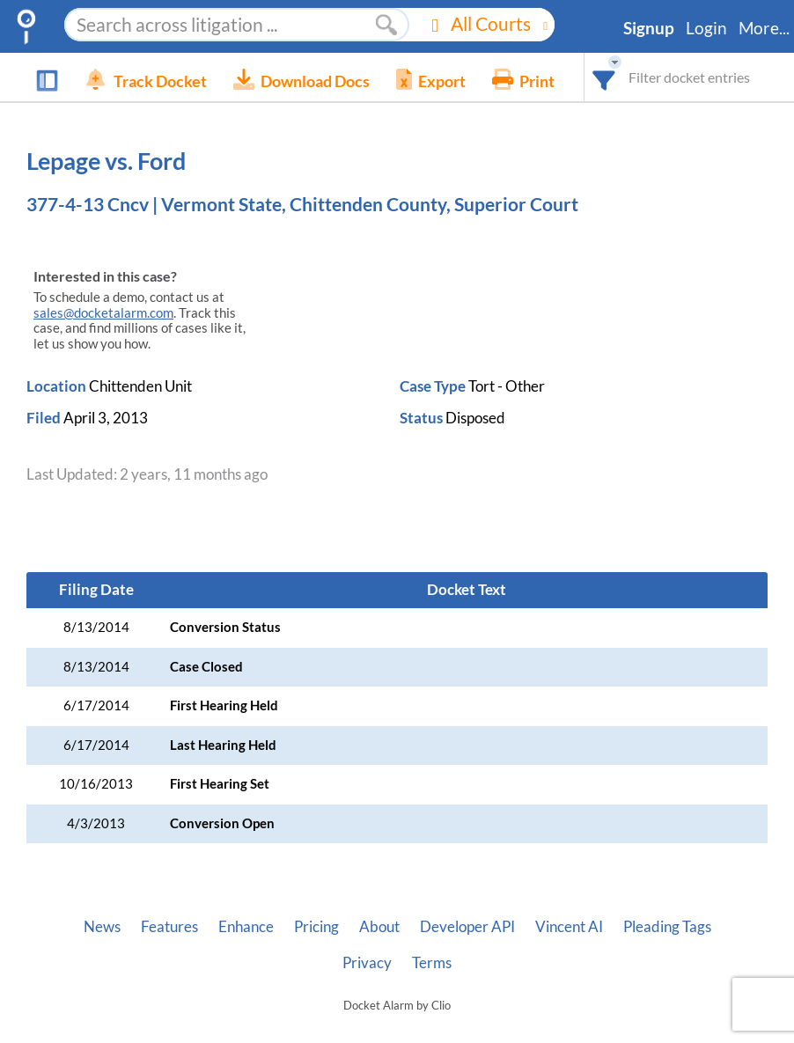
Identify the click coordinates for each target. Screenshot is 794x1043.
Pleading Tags (667, 927)
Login (706, 28)
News (102, 927)
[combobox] (604, 77)
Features (169, 927)
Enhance (246, 927)
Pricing (316, 927)
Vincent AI (569, 927)
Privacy (367, 963)
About (379, 927)
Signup (648, 28)
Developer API (467, 927)
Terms (432, 963)
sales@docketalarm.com (103, 312)
